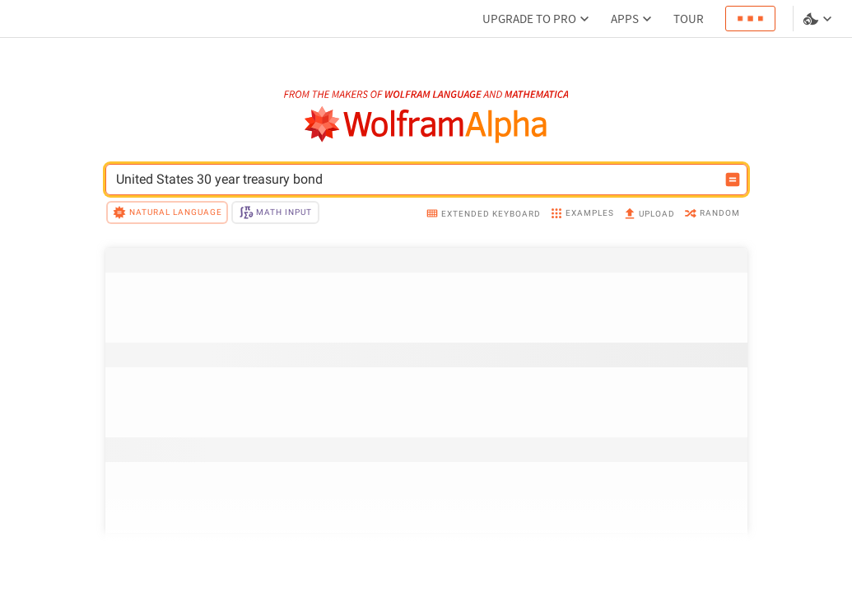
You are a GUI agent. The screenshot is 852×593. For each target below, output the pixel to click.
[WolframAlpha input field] (415, 179)
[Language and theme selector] (819, 19)
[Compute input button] (732, 179)
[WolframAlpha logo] (426, 124)
